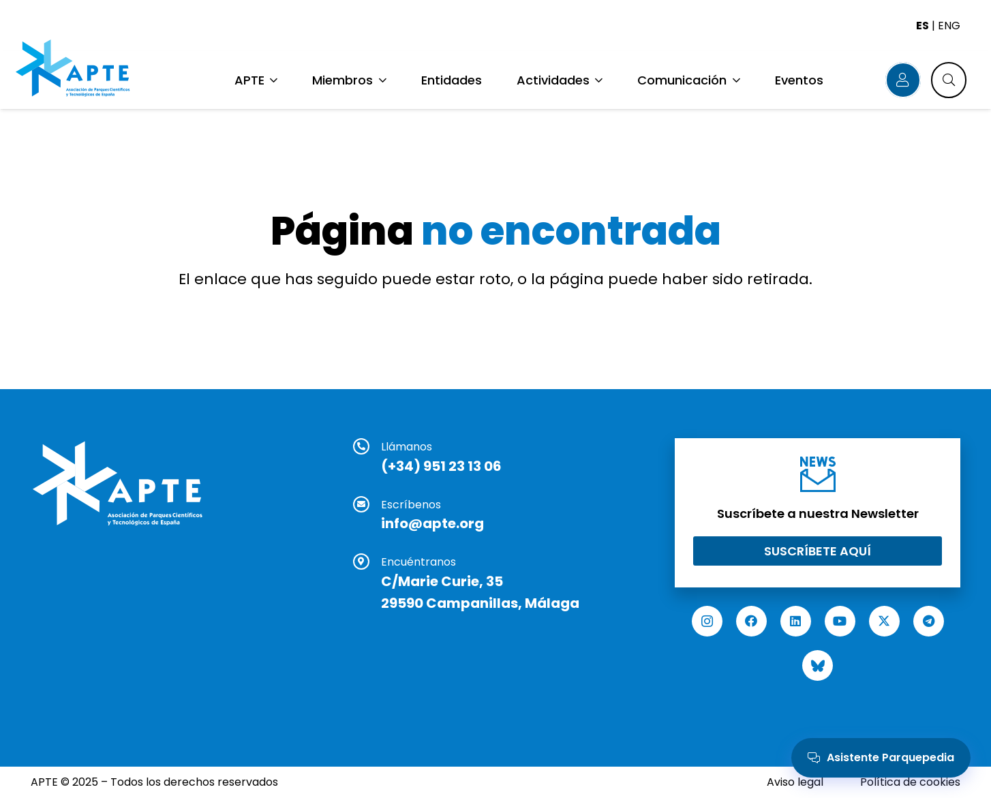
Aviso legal (795, 782)
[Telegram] (928, 621)
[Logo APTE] (77, 70)
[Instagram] (707, 621)
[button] (272, 80)
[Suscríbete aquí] (817, 551)
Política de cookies (910, 782)
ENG (949, 25)
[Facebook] (751, 621)
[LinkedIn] (795, 621)
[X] (884, 621)
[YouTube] (840, 621)
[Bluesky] (817, 665)
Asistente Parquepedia (881, 757)
